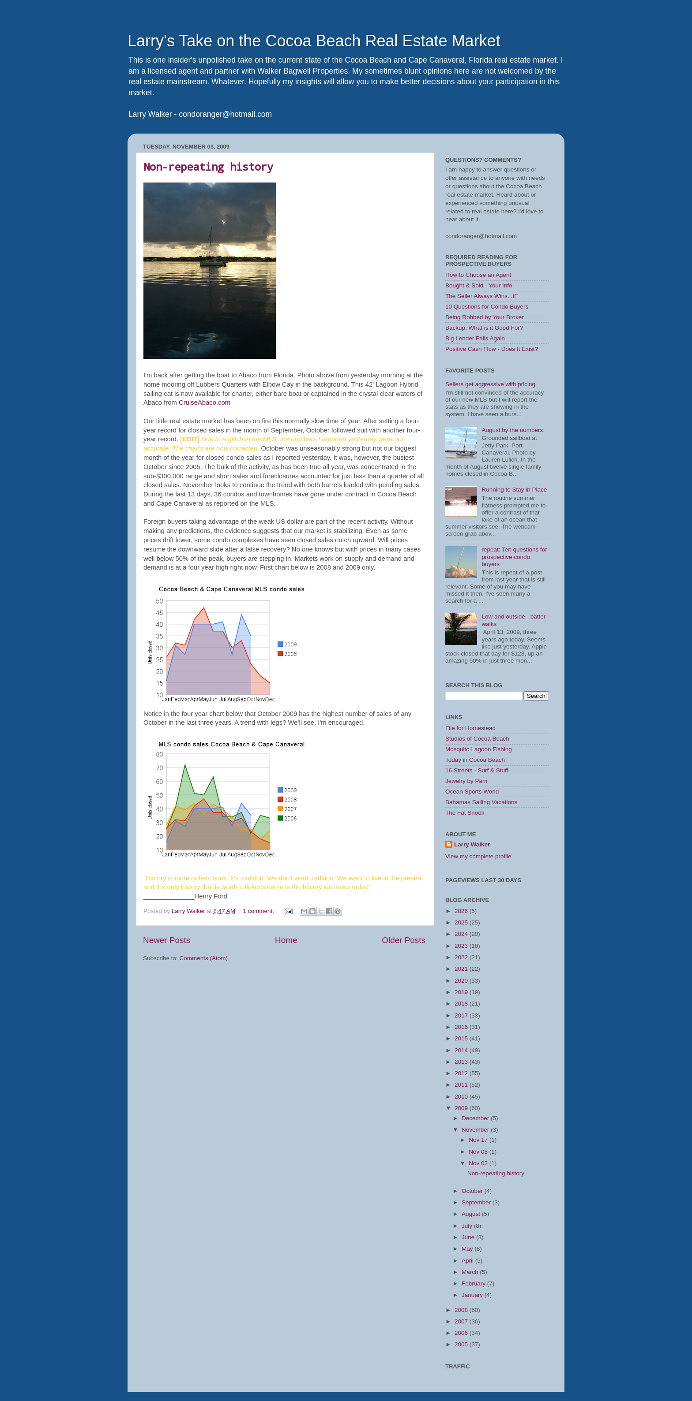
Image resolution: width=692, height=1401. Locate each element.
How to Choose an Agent (478, 275)
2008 (462, 1310)
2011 (462, 1084)
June (469, 1237)
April (468, 1260)
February (474, 1283)
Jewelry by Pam (466, 781)
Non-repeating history (208, 167)
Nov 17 (479, 1139)
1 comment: (259, 911)
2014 (462, 1050)
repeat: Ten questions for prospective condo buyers (514, 556)
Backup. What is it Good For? (484, 327)
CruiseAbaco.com (204, 402)
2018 (462, 1003)
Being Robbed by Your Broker (484, 317)
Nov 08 (479, 1151)
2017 (462, 1015)
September (477, 1202)
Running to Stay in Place (514, 489)
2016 (462, 1027)
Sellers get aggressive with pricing (490, 384)
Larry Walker (472, 844)
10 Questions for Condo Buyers (486, 306)
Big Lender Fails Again (475, 338)
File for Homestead (470, 728)
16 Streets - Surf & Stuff (476, 770)
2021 (462, 968)
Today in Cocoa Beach (475, 759)
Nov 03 (479, 1163)
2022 (462, 957)
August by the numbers (512, 430)
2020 (462, 980)
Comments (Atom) (204, 958)
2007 (462, 1321)
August (472, 1214)
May (468, 1248)
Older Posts (403, 940)
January (473, 1295)
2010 (462, 1096)
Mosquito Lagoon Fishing (478, 749)
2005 (462, 1344)
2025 (462, 922)
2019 (462, 992)
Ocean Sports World (472, 791)
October (473, 1191)
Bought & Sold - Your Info (478, 285)
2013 (462, 1061)
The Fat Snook (465, 812)
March (471, 1272)
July (468, 1225)
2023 (462, 946)
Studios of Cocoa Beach (477, 738)
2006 (462, 1333)
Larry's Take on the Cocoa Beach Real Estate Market (314, 41)
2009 (462, 1108)
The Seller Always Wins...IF (481, 296)
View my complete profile (478, 856)
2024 (462, 934)
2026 (462, 911)
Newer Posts (166, 940)
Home (286, 940)
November (476, 1129)
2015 (462, 1038)
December (476, 1118)
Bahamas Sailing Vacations (481, 802)
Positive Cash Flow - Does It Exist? (491, 349)
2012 (462, 1073)
